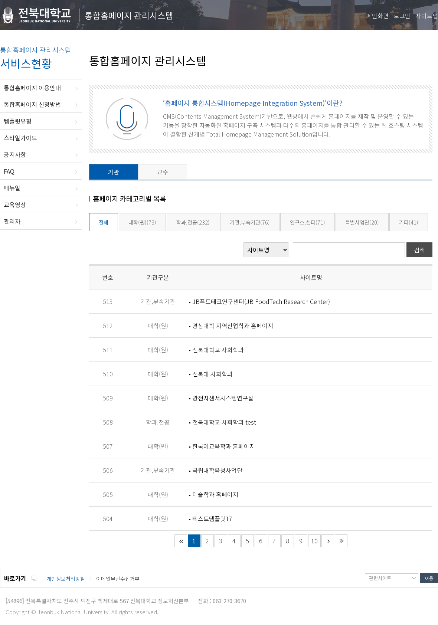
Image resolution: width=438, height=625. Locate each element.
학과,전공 (193, 222)
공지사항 (15, 154)
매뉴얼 (12, 187)
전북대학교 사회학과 (218, 349)
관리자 (12, 221)
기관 (113, 171)
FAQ (9, 171)
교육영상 (15, 204)
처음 (180, 540)
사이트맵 (427, 15)
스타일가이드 (20, 137)
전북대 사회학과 (212, 373)
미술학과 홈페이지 (215, 494)
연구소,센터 (307, 222)
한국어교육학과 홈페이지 (223, 446)
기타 (408, 222)
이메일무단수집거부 (118, 578)
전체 (103, 222)
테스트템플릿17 (212, 518)
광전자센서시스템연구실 (223, 397)
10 (314, 540)
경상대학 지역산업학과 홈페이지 (232, 325)
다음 (327, 540)
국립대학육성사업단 (217, 470)
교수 (162, 171)
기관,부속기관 (250, 222)
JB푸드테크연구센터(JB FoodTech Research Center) (261, 301)
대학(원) (142, 222)
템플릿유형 (18, 121)
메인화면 (377, 15)
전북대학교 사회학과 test (224, 422)
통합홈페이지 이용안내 (32, 87)
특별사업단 (362, 222)
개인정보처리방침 (65, 578)
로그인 (402, 15)
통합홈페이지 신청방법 (32, 104)
